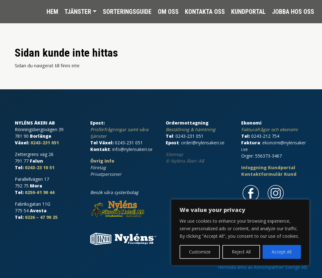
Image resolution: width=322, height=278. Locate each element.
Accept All (281, 252)
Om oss (168, 9)
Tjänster (77, 9)
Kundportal (248, 9)
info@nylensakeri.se (132, 149)
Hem (52, 9)
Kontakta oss (205, 9)
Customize (200, 252)
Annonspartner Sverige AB (280, 267)
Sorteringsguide (127, 9)
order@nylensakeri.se (203, 143)
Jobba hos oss (293, 9)
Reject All (241, 252)
